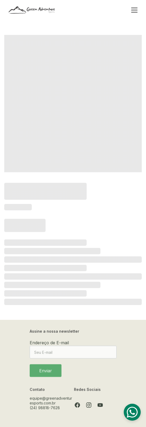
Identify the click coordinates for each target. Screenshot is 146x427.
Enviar (45, 372)
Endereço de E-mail (49, 344)
